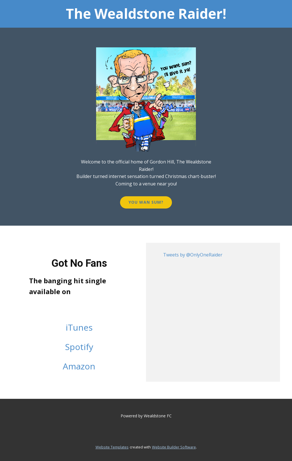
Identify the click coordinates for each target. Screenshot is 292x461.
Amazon (79, 366)
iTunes (79, 327)
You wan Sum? (146, 202)
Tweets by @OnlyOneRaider (192, 255)
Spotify (79, 347)
